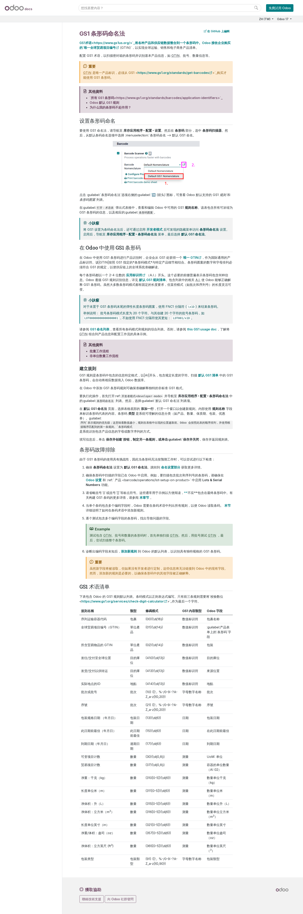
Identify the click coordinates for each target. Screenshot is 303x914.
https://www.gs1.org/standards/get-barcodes (173, 73)
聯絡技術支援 (91, 899)
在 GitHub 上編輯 (217, 31)
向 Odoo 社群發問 (120, 899)
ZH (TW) (265, 19)
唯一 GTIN (190, 258)
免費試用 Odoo (280, 8)
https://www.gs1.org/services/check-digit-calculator (122, 601)
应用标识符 (134, 275)
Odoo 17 (283, 19)
